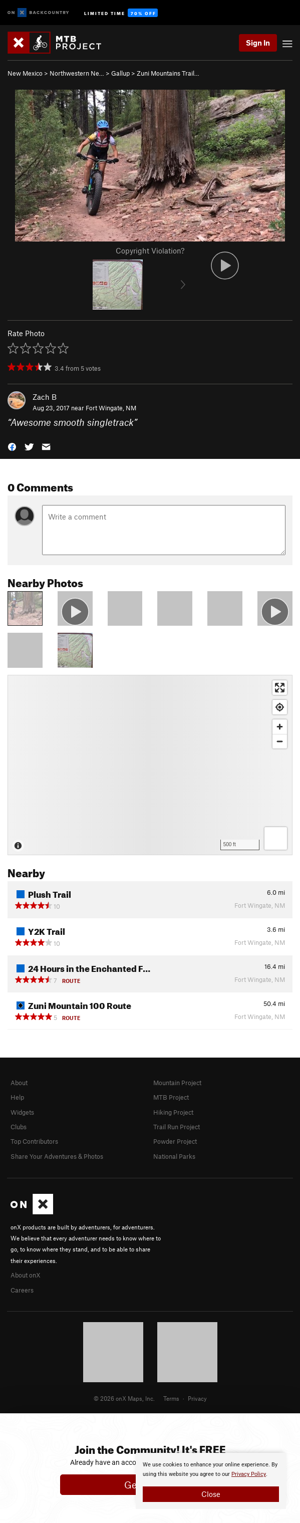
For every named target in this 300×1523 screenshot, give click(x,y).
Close (210, 1493)
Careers (22, 1290)
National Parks (174, 1156)
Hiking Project (173, 1112)
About (19, 1083)
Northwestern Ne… (77, 73)
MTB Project (171, 1097)
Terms (171, 1398)
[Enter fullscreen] (279, 687)
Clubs (19, 1127)
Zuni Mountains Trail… (168, 73)
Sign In (258, 42)
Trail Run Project (176, 1127)
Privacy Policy (248, 1474)
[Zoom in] (279, 726)
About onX (26, 1275)
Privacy (197, 1398)
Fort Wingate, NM (111, 408)
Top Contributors (34, 1141)
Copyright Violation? (150, 250)
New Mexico (25, 73)
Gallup (120, 73)
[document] (211, 1481)
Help (17, 1097)
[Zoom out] (279, 741)
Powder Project (175, 1141)
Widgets (22, 1112)
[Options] (275, 838)
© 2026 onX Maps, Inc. (124, 1398)
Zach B (45, 396)
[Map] (150, 765)
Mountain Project (177, 1083)
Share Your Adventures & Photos (57, 1156)
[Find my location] (279, 707)
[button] (12, 446)
